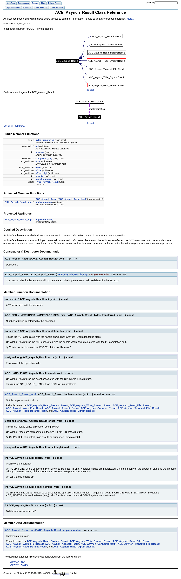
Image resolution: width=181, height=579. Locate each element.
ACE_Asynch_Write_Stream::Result (90, 405)
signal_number (43, 179)
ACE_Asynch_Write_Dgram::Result (74, 411)
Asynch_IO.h (17, 562)
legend (90, 90)
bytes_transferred (45, 140)
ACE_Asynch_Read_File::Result (131, 405)
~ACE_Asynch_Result (47, 182)
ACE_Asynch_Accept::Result (62, 408)
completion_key (44, 158)
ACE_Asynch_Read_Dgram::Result (26, 411)
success (40, 152)
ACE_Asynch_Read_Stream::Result (47, 405)
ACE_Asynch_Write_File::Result (25, 408)
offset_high (41, 173)
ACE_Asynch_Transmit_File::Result (139, 408)
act (37, 146)
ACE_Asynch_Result (46, 199)
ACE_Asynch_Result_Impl (72, 199)
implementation (44, 202)
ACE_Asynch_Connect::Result (98, 408)
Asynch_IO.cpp (19, 564)
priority (39, 176)
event (38, 167)
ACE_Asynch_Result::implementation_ (60, 530)
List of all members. (14, 126)
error (38, 161)
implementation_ (44, 219)
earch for (150, 3)
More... (131, 18)
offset (39, 170)
